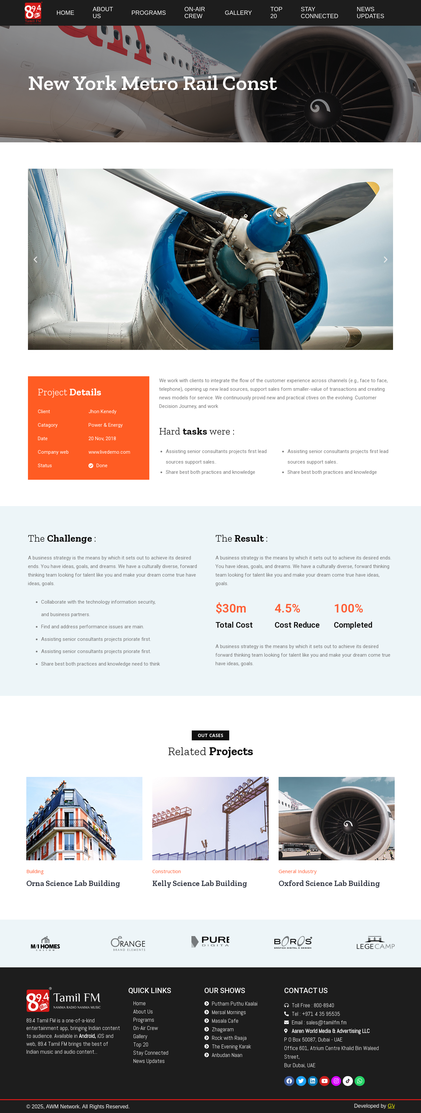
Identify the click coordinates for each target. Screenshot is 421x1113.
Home (65, 13)
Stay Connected (319, 12)
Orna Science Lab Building (74, 883)
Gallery (238, 13)
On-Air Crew (194, 12)
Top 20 (276, 12)
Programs (148, 13)
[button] (35, 259)
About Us (103, 12)
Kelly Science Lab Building (200, 883)
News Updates (370, 12)
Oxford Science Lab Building (330, 883)
